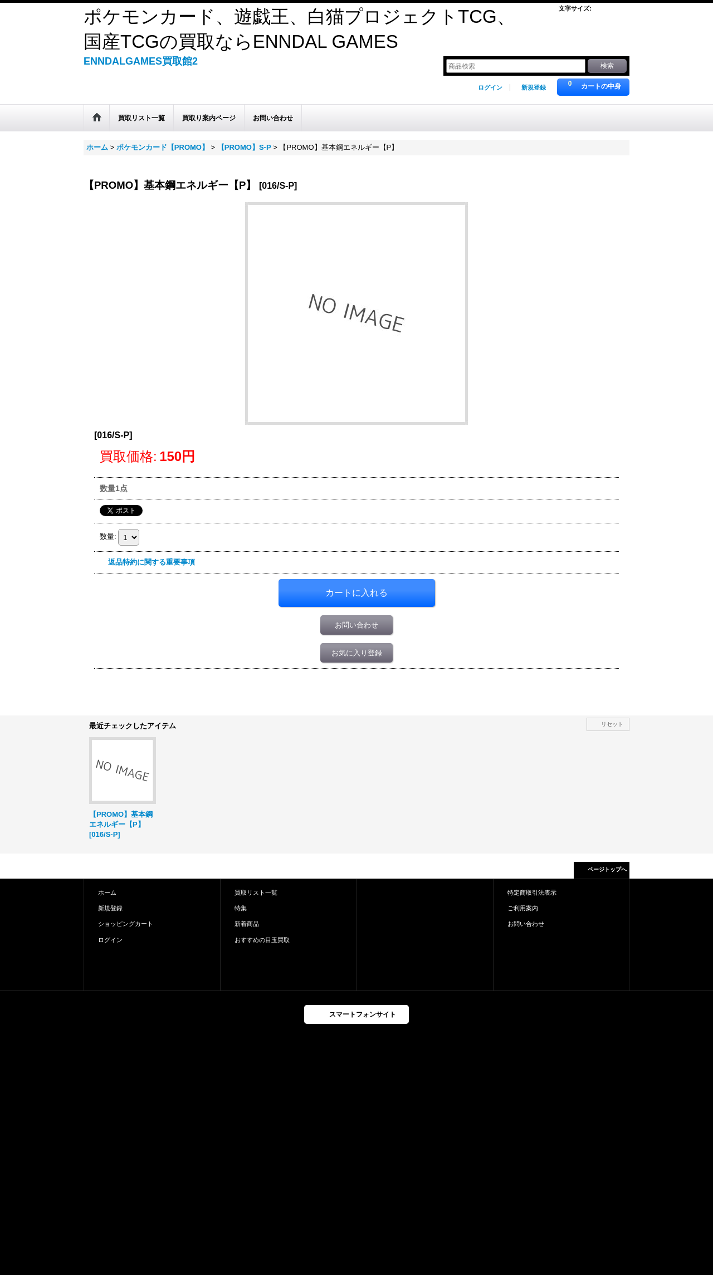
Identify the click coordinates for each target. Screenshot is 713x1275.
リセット (612, 724)
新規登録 (533, 87)
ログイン (490, 87)
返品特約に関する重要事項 (151, 562)
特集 (241, 908)
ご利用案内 (522, 908)
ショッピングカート (125, 923)
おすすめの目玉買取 (262, 939)
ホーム (107, 892)
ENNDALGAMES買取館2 (141, 61)
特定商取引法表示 (531, 892)
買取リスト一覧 (256, 892)
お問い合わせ (356, 625)
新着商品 (247, 923)
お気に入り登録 (356, 653)
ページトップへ (607, 869)
